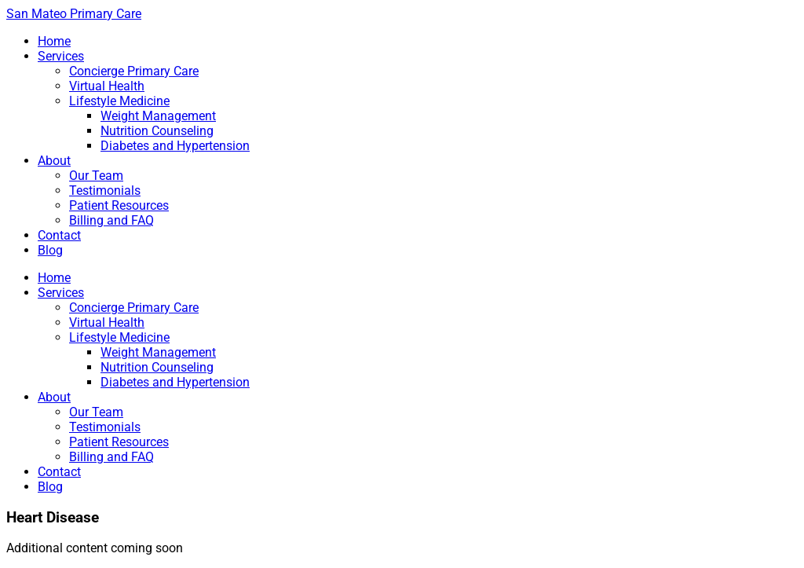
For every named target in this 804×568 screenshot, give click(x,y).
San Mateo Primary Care (73, 13)
